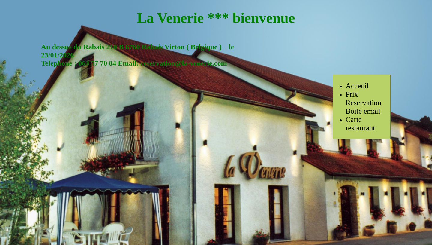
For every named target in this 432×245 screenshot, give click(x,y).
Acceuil (357, 86)
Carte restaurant (360, 123)
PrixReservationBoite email (363, 102)
